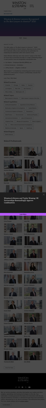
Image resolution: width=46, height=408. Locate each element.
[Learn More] (23, 214)
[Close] (44, 195)
